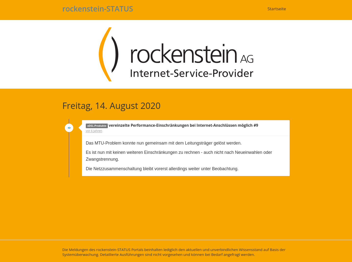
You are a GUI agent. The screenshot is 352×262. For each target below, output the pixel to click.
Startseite (277, 8)
